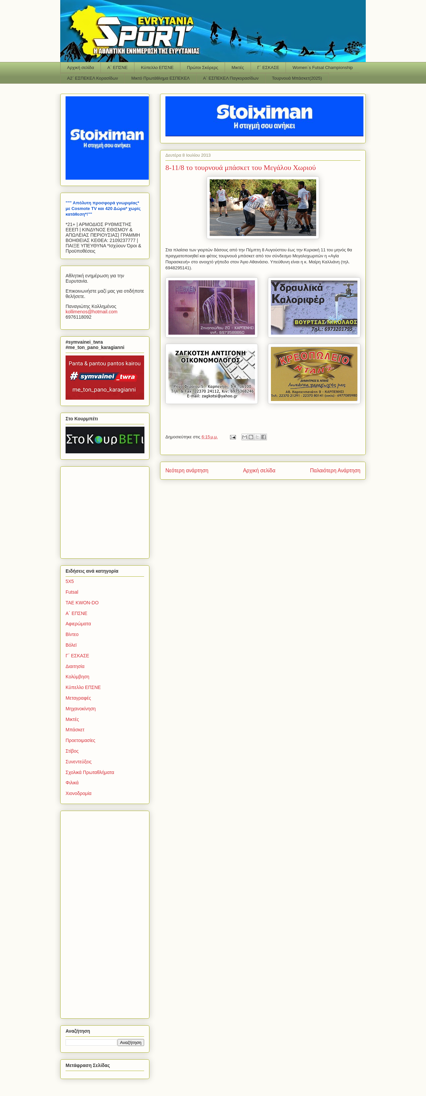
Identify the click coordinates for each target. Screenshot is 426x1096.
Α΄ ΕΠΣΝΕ (117, 67)
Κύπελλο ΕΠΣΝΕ (157, 67)
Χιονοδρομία (79, 793)
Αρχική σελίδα (80, 67)
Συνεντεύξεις (79, 761)
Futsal (72, 592)
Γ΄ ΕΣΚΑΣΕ (268, 67)
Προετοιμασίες (80, 740)
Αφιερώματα (78, 623)
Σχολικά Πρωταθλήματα (90, 772)
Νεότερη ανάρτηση (186, 470)
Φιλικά (72, 782)
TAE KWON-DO (82, 602)
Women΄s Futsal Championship (323, 67)
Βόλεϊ (71, 645)
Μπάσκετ (75, 729)
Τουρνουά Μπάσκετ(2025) (297, 78)
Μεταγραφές (78, 698)
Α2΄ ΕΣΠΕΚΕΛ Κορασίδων (92, 78)
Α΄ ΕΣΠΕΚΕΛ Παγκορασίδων (231, 78)
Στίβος (72, 751)
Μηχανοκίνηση (81, 708)
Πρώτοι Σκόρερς (202, 67)
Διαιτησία (75, 666)
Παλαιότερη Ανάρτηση (335, 470)
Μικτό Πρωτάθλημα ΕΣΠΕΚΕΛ (160, 78)
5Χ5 (70, 581)
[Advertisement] (107, 510)
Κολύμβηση (77, 676)
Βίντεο (72, 634)
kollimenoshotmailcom (91, 311)
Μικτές (238, 67)
